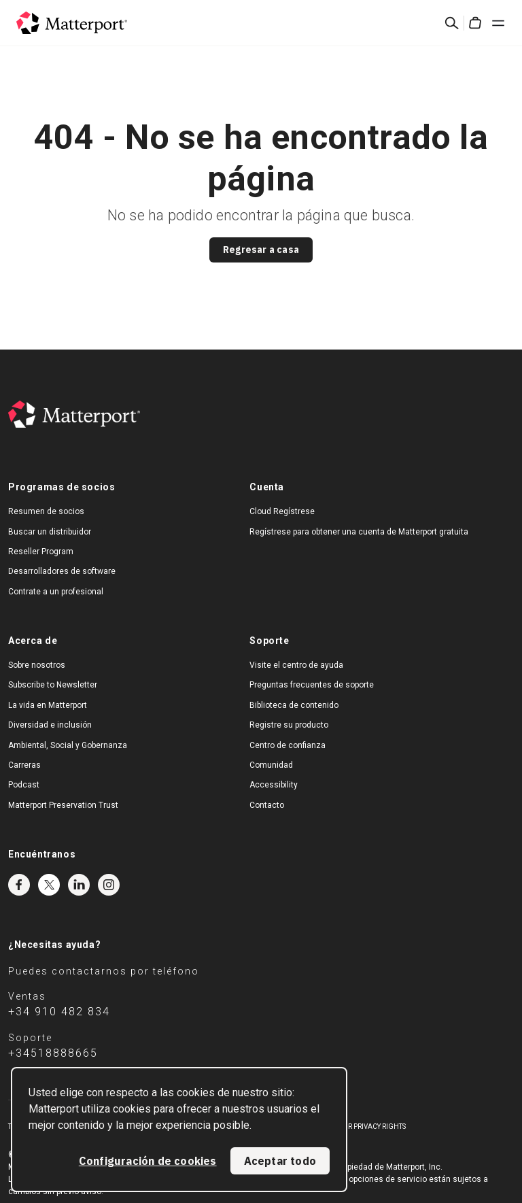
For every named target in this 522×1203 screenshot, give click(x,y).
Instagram (109, 885)
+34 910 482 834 (59, 1011)
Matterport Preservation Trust (63, 805)
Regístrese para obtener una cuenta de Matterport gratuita (358, 532)
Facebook (19, 885)
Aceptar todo (280, 1161)
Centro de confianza (287, 745)
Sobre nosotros (36, 665)
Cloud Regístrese (282, 511)
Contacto (266, 805)
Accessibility (273, 785)
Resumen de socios (46, 511)
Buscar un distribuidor (49, 532)
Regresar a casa (261, 249)
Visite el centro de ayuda (296, 665)
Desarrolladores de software (62, 571)
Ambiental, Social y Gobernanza (67, 745)
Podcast (23, 785)
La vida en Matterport (47, 705)
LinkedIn (79, 885)
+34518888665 (53, 1053)
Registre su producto (288, 725)
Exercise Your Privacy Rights (354, 1126)
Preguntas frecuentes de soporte (311, 685)
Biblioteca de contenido (293, 705)
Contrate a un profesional (55, 591)
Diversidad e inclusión (50, 725)
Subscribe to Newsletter (52, 685)
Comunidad (271, 765)
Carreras (24, 765)
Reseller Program (40, 551)
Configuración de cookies (148, 1161)
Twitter (49, 885)
